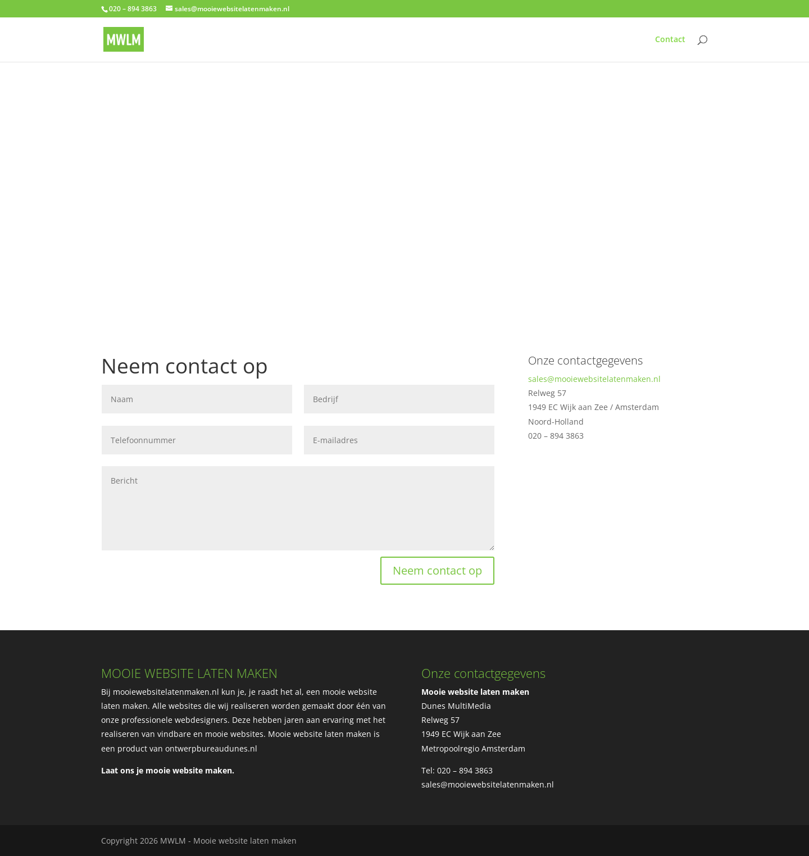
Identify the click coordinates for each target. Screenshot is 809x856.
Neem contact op (437, 570)
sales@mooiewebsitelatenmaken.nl (594, 379)
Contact (670, 39)
